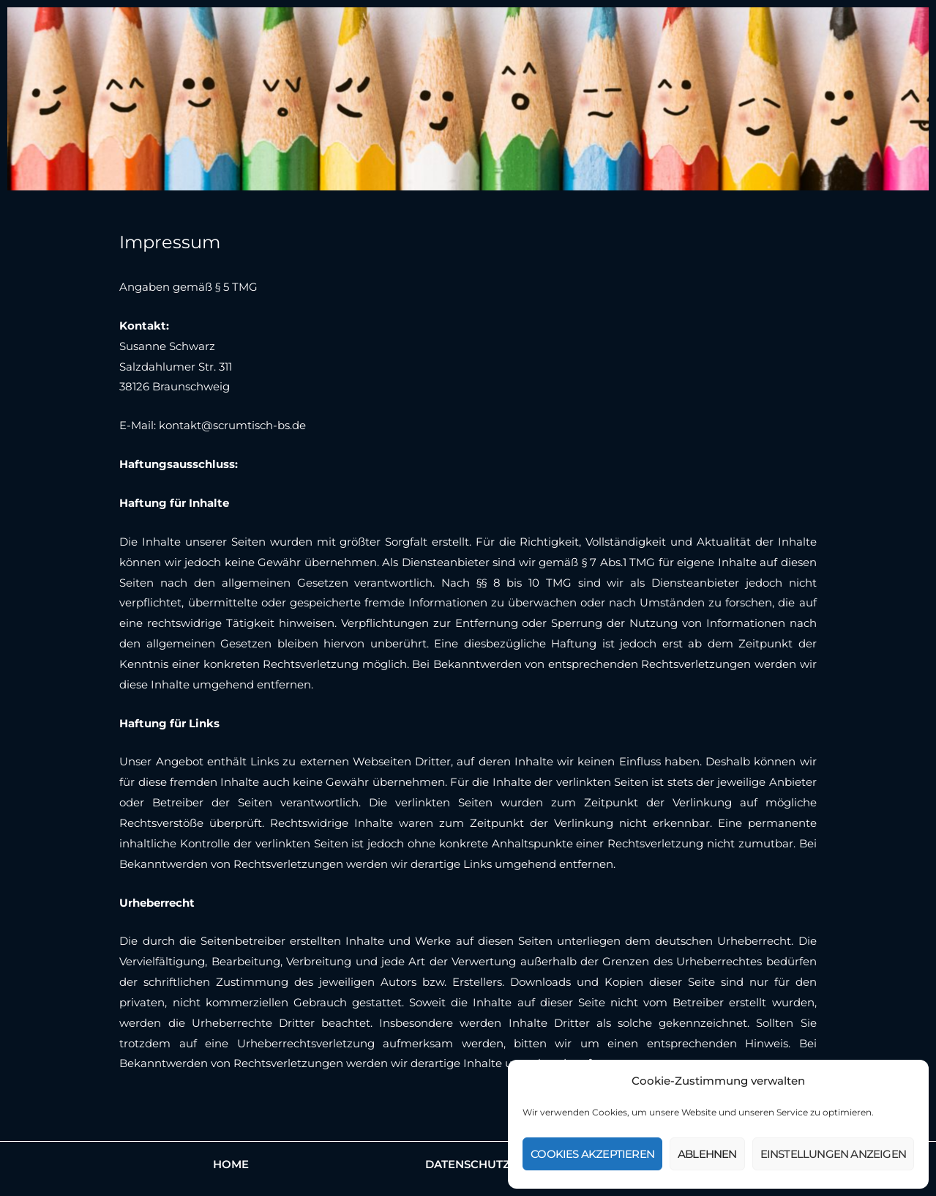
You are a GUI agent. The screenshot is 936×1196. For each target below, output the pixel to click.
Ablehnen (707, 1154)
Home (231, 1164)
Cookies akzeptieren (592, 1154)
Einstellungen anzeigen (833, 1154)
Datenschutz (467, 1164)
